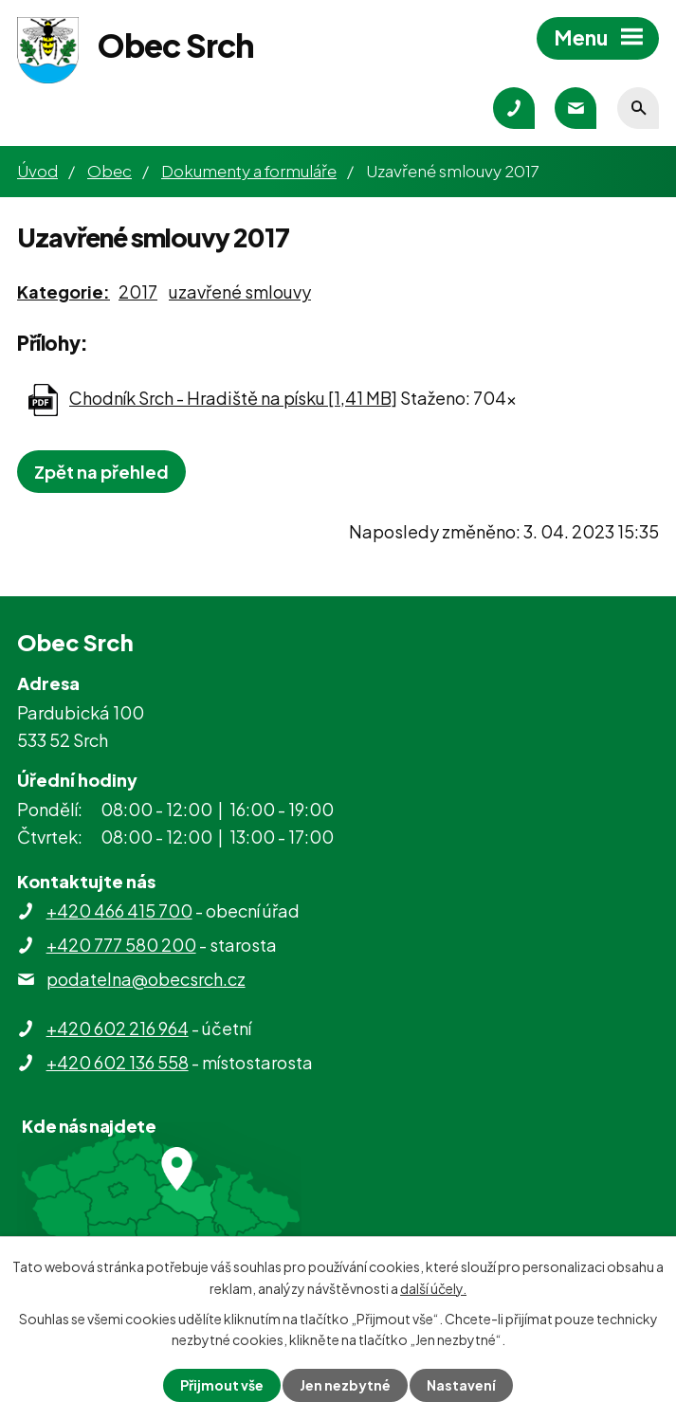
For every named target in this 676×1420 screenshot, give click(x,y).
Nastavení (461, 1384)
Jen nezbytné (345, 1384)
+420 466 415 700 (119, 910)
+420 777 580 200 (121, 945)
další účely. (433, 1287)
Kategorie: (63, 291)
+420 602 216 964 (117, 1028)
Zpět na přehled (101, 471)
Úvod (37, 170)
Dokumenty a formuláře (249, 170)
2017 (138, 291)
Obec (109, 170)
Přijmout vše (222, 1384)
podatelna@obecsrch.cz (146, 979)
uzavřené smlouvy (240, 291)
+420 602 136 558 (117, 1062)
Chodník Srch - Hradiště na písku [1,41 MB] (233, 398)
